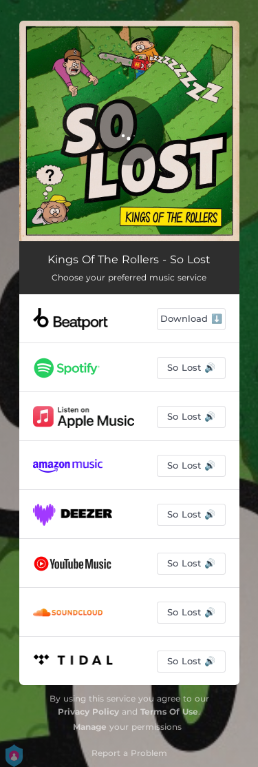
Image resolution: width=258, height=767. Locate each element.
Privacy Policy (88, 711)
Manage (90, 727)
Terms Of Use (169, 711)
